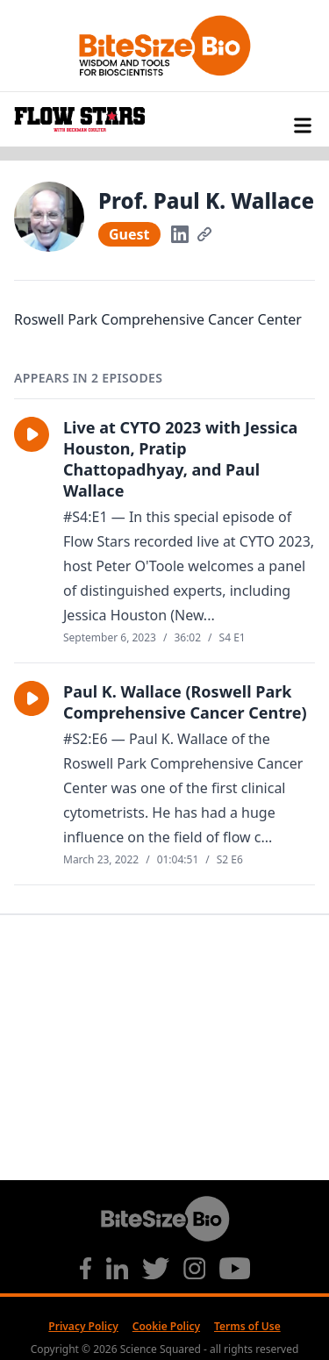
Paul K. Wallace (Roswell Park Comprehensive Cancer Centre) (185, 702)
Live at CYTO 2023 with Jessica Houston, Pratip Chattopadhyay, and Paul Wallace (180, 459)
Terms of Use (247, 1326)
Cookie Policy (166, 1326)
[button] (31, 434)
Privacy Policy (83, 1326)
